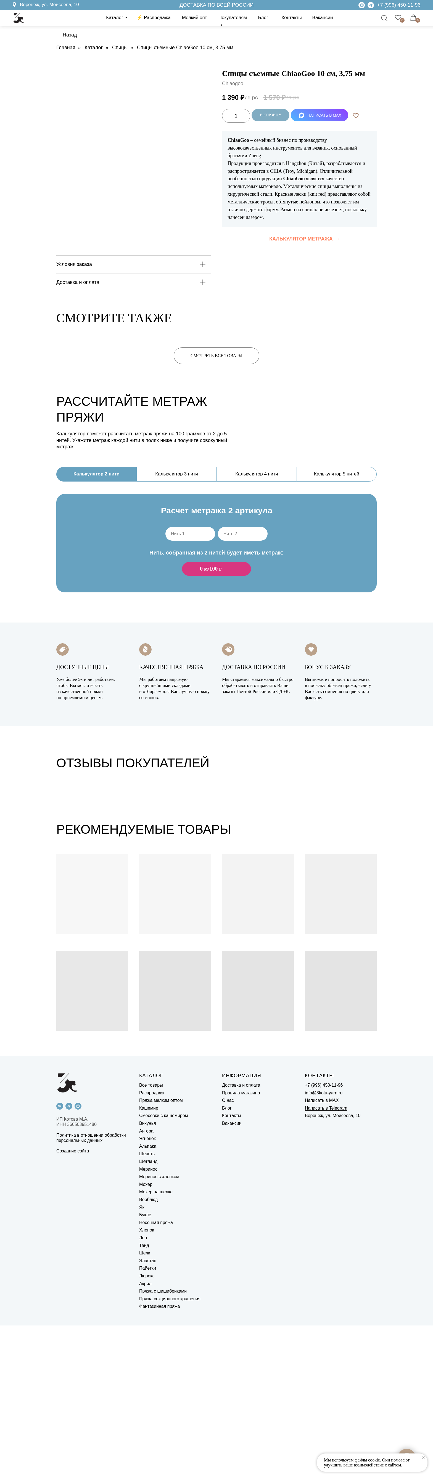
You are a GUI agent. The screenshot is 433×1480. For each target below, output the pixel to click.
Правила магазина (241, 1247)
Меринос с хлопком (159, 1331)
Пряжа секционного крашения (169, 1453)
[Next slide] (419, 865)
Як (141, 1361)
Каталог (114, 17)
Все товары (151, 1239)
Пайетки (147, 1423)
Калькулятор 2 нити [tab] (96, 474)
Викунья (147, 1277)
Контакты (291, 17)
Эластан (147, 1415)
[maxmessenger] (78, 1260)
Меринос (148, 1323)
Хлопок (146, 1384)
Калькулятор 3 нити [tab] (176, 474)
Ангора (146, 1285)
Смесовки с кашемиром (163, 1270)
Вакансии (322, 17)
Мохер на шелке (156, 1346)
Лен (143, 1392)
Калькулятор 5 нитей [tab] (336, 474)
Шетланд (148, 1316)
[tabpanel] (216, 552)
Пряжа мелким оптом (161, 1255)
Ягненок (147, 1293)
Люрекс (146, 1430)
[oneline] (190, 534)
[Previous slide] (14, 865)
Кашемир (148, 1262)
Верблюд (148, 1354)
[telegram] (68, 1260)
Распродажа (151, 1247)
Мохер (145, 1339)
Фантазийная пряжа (159, 1461)
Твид (144, 1400)
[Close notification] (423, 1457)
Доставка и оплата (241, 1239)
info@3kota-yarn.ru (323, 1247)
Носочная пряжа (156, 1377)
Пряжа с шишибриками (163, 1445)
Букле (145, 1369)
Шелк (144, 1407)
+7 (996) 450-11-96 (399, 5)
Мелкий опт (194, 17)
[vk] (59, 1260)
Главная (65, 47)
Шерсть (147, 1308)
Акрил (145, 1438)
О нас (228, 1255)
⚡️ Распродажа (153, 17)
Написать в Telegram (326, 1262)
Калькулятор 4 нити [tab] (256, 474)
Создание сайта (72, 1305)
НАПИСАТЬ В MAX (320, 115)
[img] (371, 5)
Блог (263, 17)
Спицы (120, 47)
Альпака (147, 1300)
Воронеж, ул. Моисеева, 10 (49, 4)
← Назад (66, 35)
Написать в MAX (322, 1255)
